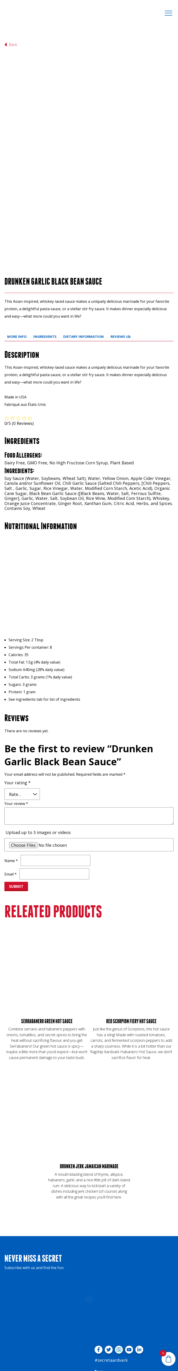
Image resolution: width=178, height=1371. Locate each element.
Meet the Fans (106, 1330)
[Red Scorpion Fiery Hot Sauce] (131, 913)
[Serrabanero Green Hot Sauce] (47, 913)
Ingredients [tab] (45, 279)
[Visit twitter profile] (109, 1293)
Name (11, 803)
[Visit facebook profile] (98, 1293)
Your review (16, 746)
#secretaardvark (111, 1303)
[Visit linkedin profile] (139, 1293)
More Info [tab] (17, 279)
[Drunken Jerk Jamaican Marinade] (89, 1058)
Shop (99, 1315)
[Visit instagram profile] (119, 1293)
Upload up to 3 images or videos (38, 775)
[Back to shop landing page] (12, 44)
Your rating (17, 726)
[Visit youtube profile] (129, 1293)
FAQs (98, 1322)
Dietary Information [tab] (83, 279)
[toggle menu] (168, 13)
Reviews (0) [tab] (120, 279)
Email (10, 817)
